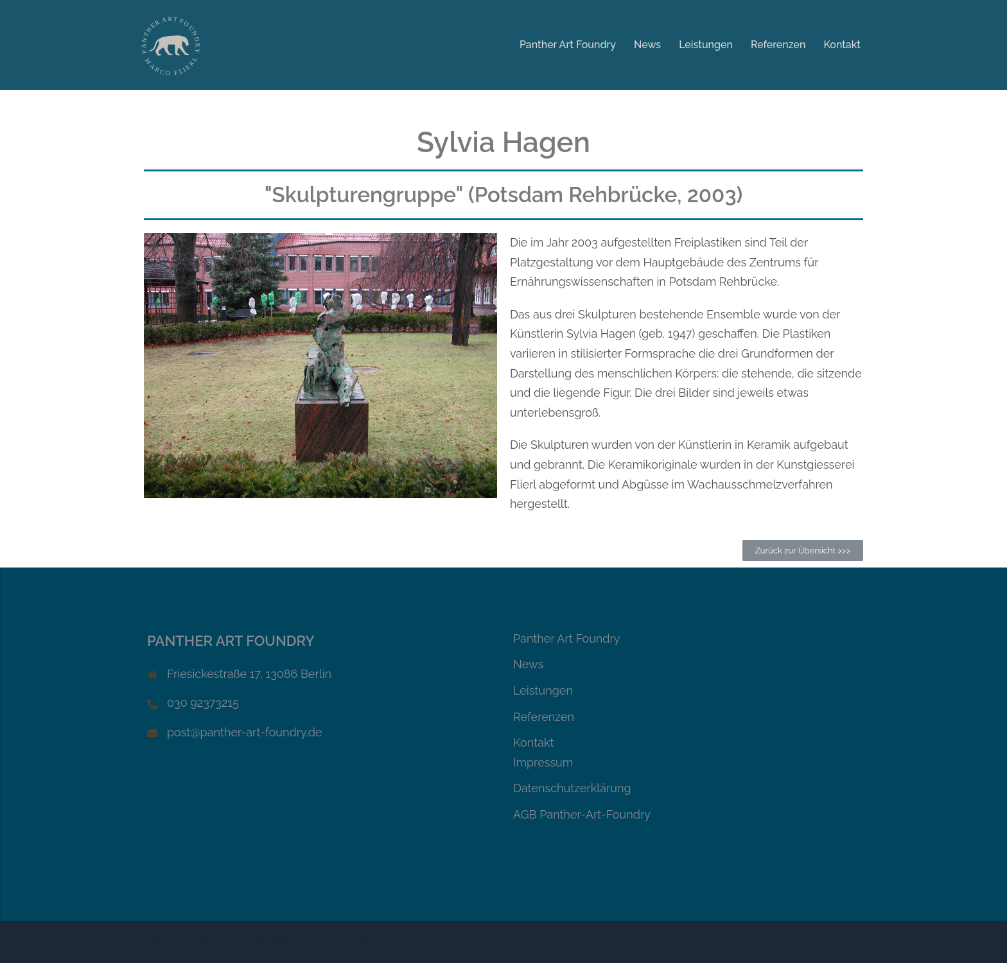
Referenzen (778, 45)
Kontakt (842, 45)
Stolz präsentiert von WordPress (222, 942)
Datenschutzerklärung (572, 788)
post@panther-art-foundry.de (244, 732)
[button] (802, 550)
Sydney (378, 942)
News (647, 45)
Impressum (543, 762)
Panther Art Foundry (568, 45)
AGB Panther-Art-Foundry (582, 814)
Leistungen (706, 45)
